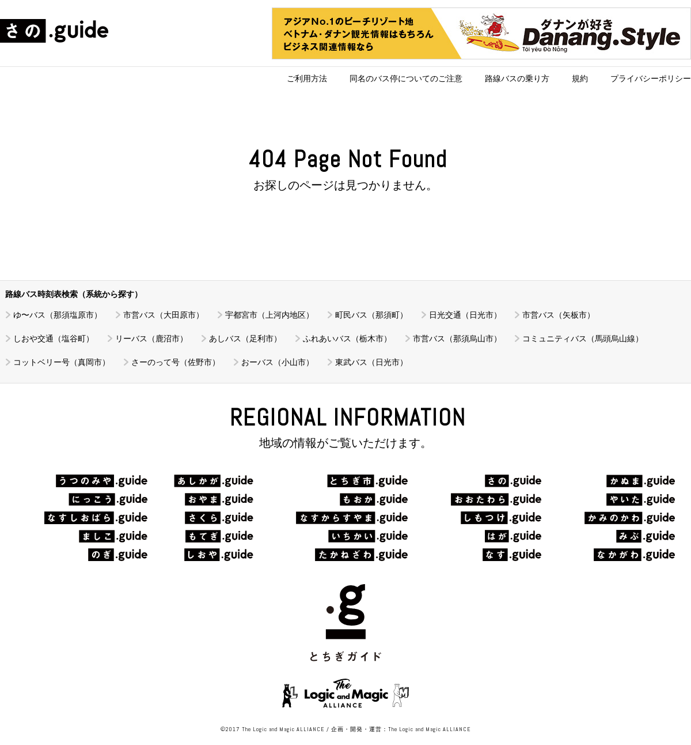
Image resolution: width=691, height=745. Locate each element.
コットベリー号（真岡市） (61, 362)
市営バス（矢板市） (558, 314)
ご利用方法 (307, 78)
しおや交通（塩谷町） (53, 338)
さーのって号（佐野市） (175, 362)
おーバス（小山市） (277, 362)
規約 (580, 78)
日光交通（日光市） (465, 314)
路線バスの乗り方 (517, 78)
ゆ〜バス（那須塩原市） (57, 314)
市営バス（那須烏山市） (457, 338)
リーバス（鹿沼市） (151, 338)
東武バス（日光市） (371, 362)
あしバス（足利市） (245, 338)
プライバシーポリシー (650, 78)
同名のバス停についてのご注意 (406, 78)
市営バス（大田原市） (163, 314)
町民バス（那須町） (371, 314)
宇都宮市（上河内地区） (269, 314)
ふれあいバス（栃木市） (347, 338)
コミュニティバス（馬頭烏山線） (582, 338)
